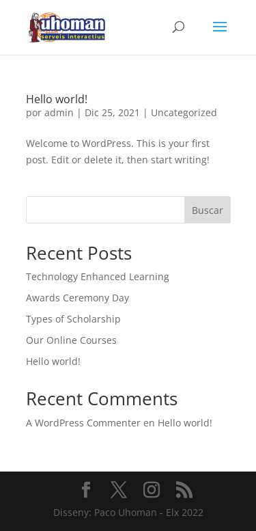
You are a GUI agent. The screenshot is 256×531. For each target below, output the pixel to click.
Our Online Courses (71, 339)
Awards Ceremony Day (77, 297)
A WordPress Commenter (83, 422)
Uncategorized (184, 112)
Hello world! (56, 99)
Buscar (207, 210)
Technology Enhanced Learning (97, 276)
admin (59, 112)
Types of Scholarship (73, 318)
